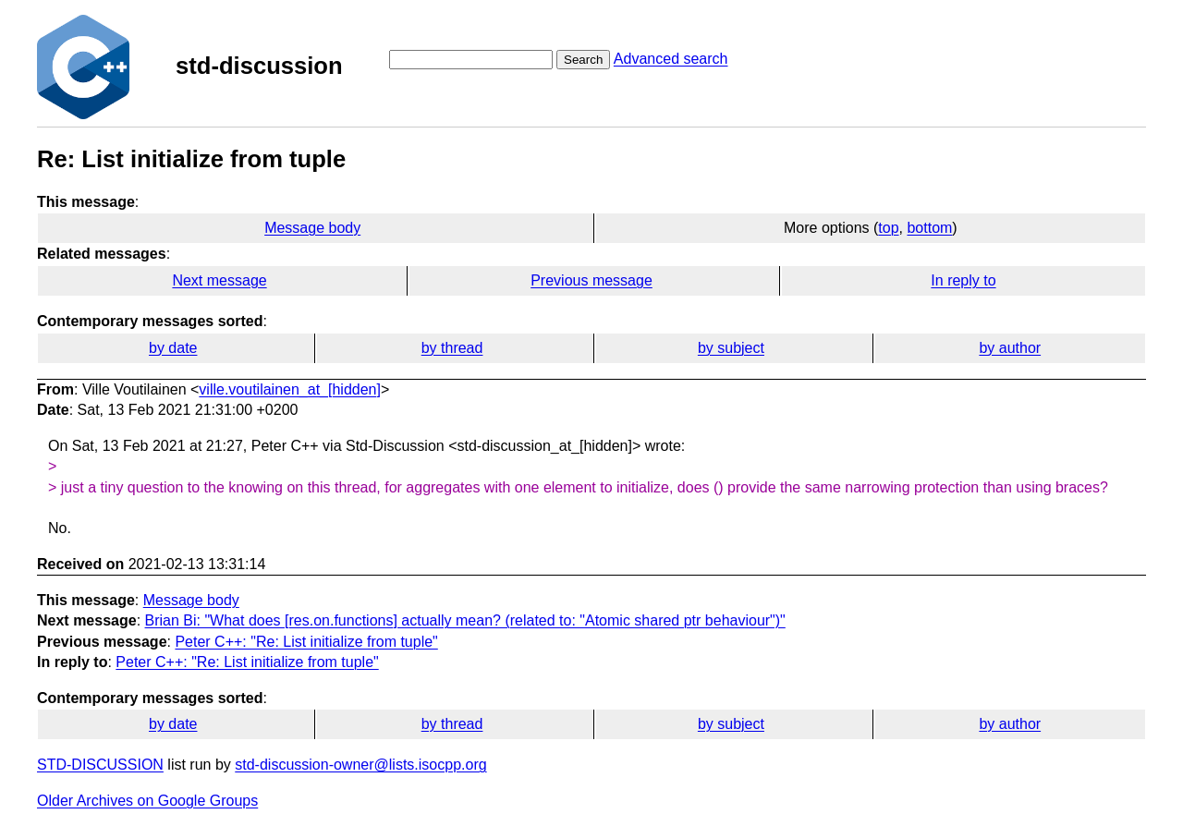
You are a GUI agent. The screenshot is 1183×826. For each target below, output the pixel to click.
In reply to (963, 280)
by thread (452, 348)
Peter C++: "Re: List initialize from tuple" (306, 642)
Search (583, 60)
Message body (312, 228)
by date (173, 348)
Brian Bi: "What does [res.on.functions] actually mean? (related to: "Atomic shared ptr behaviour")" (465, 620)
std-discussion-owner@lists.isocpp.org (360, 764)
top (888, 228)
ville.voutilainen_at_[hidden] (290, 389)
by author (1010, 348)
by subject (731, 348)
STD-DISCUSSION (100, 764)
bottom (929, 228)
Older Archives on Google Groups (147, 800)
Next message (219, 280)
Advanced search (671, 59)
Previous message (591, 280)
